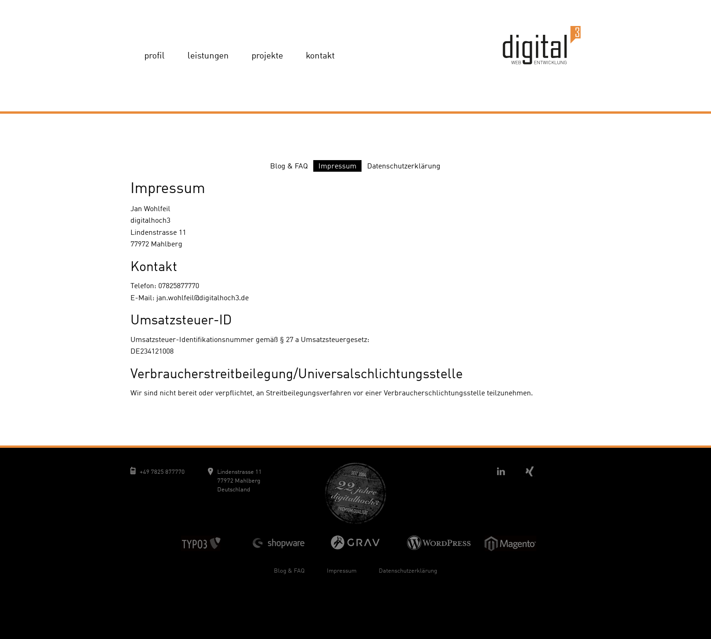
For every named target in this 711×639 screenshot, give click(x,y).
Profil (154, 56)
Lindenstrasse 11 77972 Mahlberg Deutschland (239, 481)
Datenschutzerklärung (403, 166)
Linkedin (500, 471)
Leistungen (208, 56)
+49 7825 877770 (162, 472)
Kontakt (320, 56)
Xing (529, 471)
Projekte (267, 56)
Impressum (337, 166)
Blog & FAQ (289, 166)
